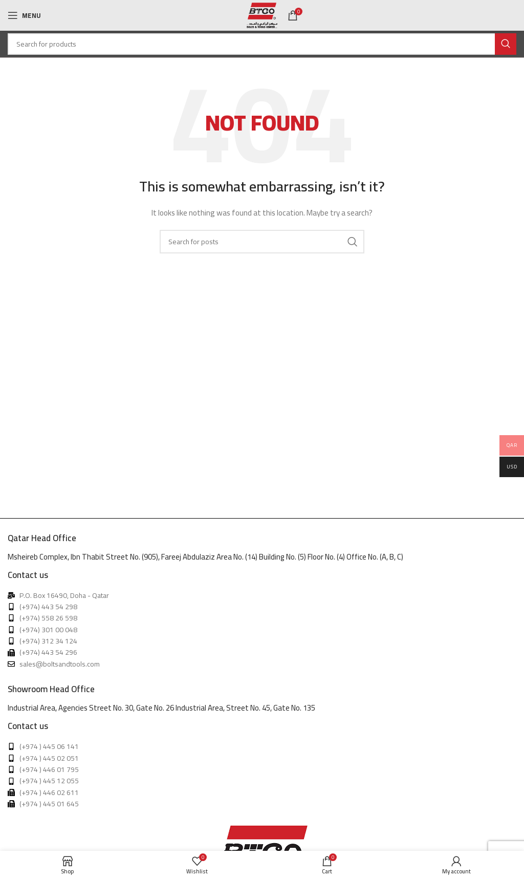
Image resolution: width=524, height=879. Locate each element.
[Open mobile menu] (24, 15)
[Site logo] (262, 15)
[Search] (262, 44)
